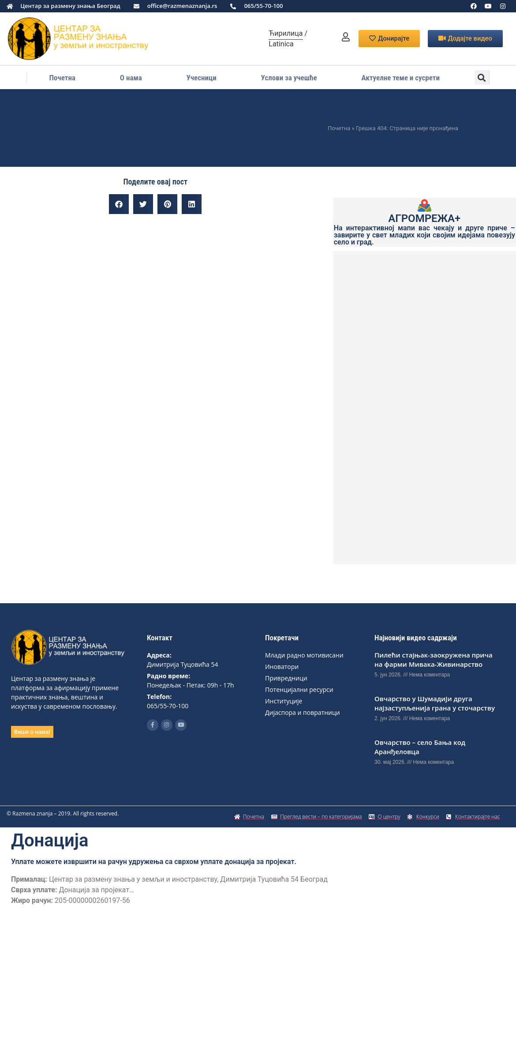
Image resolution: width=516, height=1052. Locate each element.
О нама (131, 77)
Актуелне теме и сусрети (400, 77)
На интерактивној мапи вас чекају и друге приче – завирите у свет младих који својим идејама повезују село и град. (424, 235)
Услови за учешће (289, 77)
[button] (482, 77)
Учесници (202, 77)
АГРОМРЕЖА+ (424, 218)
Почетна (62, 77)
